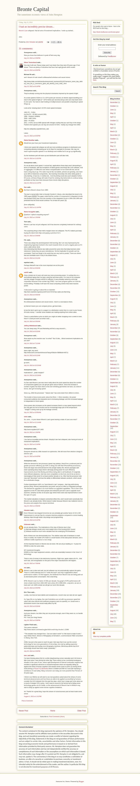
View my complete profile (102, 636)
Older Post (81, 711)
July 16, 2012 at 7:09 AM (32, 563)
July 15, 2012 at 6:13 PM (32, 520)
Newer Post (23, 711)
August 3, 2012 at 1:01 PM (32, 696)
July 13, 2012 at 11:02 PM (32, 158)
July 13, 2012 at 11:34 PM (32, 207)
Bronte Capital (33, 9)
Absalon (27, 510)
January (113, 171)
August (112, 161)
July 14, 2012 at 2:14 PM (32, 444)
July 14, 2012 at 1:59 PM (32, 432)
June (112, 110)
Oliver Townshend (30, 62)
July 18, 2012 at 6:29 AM (32, 606)
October (113, 106)
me (25, 567)
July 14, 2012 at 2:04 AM (32, 236)
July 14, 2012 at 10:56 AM (32, 412)
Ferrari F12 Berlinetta (41, 668)
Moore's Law (23, 30)
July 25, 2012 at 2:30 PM (32, 651)
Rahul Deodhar (29, 140)
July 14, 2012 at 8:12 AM (32, 355)
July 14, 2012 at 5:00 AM (32, 295)
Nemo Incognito (29, 212)
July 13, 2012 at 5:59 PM (32, 58)
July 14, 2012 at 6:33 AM (32, 331)
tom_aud (27, 655)
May (111, 113)
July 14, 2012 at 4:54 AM (32, 268)
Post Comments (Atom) (57, 716)
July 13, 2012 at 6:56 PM (32, 70)
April (111, 117)
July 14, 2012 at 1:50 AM (32, 217)
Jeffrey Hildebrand (30, 325)
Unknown (27, 524)
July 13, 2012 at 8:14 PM (32, 86)
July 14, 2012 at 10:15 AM (32, 365)
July (111, 190)
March (112, 131)
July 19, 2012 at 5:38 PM (32, 620)
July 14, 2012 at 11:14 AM (32, 422)
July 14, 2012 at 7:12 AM (32, 343)
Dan (25, 187)
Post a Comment (27, 701)
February (113, 153)
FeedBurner (112, 56)
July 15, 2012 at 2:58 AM (32, 506)
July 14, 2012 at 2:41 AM (32, 258)
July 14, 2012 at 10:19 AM (32, 375)
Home (52, 711)
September (114, 182)
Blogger (81, 781)
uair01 (26, 272)
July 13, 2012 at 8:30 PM (32, 136)
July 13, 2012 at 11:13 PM (32, 183)
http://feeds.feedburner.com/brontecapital (106, 32)
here (94, 80)
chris (26, 416)
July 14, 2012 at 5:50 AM (32, 321)
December (114, 135)
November (114, 102)
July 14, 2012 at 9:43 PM (32, 456)
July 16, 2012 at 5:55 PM (32, 588)
